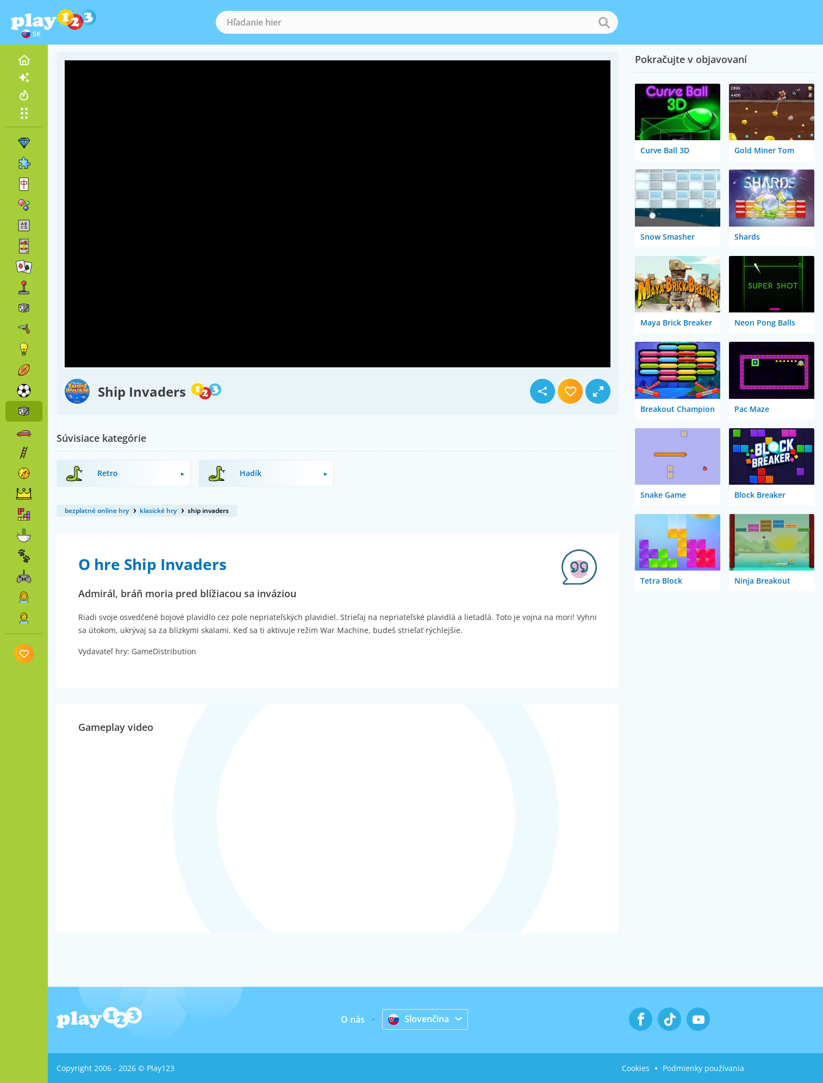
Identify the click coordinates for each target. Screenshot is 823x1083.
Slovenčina (418, 1019)
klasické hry (158, 510)
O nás (353, 1019)
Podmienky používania (703, 1068)
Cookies (636, 1068)
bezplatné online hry (97, 510)
